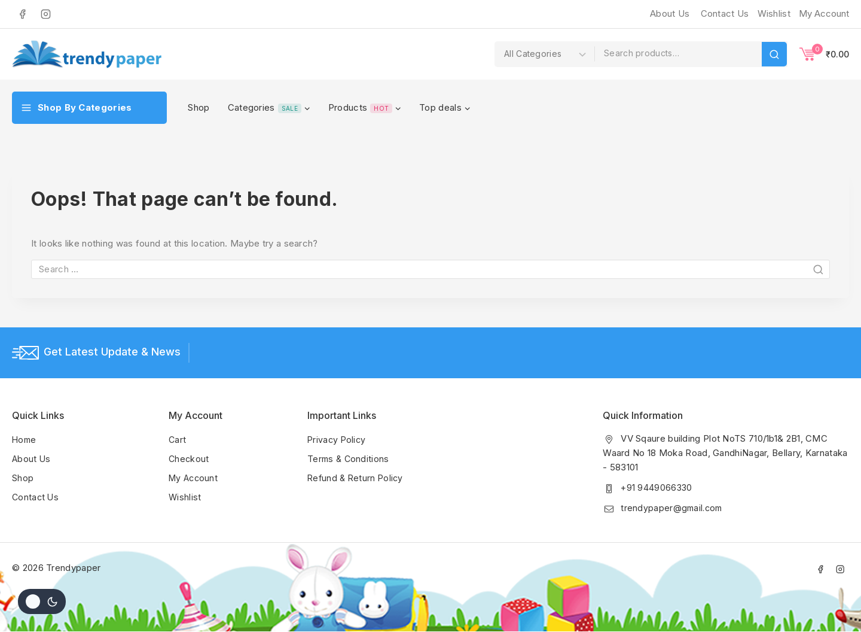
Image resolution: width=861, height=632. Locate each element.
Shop (198, 107)
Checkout (189, 458)
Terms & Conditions (349, 458)
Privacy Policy (337, 439)
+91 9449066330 (657, 487)
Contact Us (725, 13)
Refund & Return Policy (357, 477)
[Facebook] (22, 14)
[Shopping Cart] (824, 53)
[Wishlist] (772, 14)
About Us (669, 13)
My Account (195, 477)
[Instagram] (45, 14)
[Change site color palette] (42, 601)
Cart (178, 439)
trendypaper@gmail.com (673, 507)
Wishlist (185, 496)
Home (25, 439)
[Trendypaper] (86, 54)
